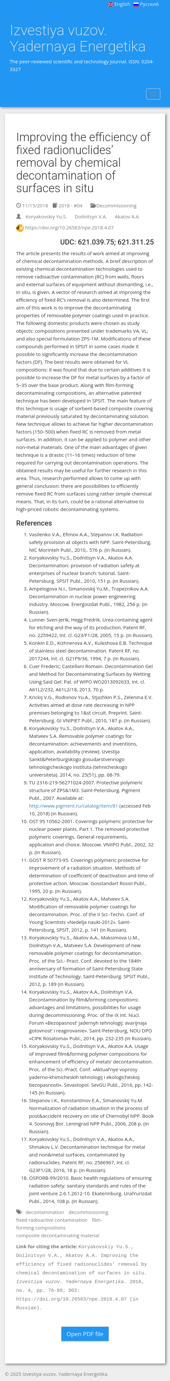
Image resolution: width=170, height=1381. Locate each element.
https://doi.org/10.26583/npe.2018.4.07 (69, 227)
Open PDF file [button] (85, 1334)
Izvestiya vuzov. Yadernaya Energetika (78, 38)
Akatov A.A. (127, 216)
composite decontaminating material (57, 1235)
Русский (146, 4)
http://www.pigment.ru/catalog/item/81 (73, 805)
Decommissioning (113, 205)
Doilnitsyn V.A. (91, 216)
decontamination (45, 1212)
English (119, 4)
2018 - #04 (67, 205)
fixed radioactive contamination (52, 1220)
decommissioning (88, 1212)
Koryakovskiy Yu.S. (46, 216)
